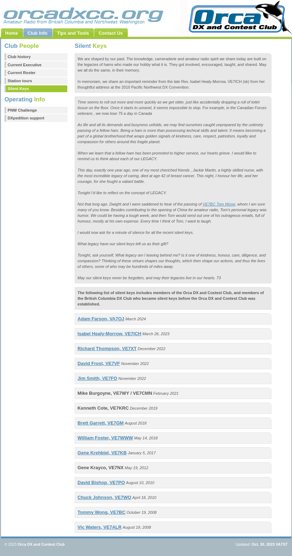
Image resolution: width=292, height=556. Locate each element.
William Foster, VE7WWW (105, 437)
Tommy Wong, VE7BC (101, 512)
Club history (19, 57)
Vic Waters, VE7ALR (99, 527)
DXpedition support (26, 118)
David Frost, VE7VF (99, 363)
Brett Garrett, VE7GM (101, 423)
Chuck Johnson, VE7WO (104, 497)
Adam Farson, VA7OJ (101, 318)
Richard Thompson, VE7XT (107, 348)
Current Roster (22, 73)
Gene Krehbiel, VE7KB (102, 452)
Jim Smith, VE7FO (97, 378)
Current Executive (25, 65)
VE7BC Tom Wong (219, 204)
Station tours (20, 81)
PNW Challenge (22, 110)
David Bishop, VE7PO (101, 482)
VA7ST (281, 544)
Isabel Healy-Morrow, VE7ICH (109, 333)
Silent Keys (18, 88)
